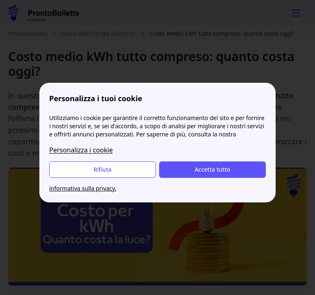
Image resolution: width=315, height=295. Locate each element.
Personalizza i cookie (81, 150)
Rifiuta (103, 169)
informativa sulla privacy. (82, 188)
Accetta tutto (213, 169)
